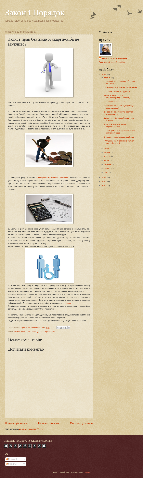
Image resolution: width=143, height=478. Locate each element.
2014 (104, 185)
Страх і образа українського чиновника (120, 87)
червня (107, 152)
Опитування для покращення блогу (119, 137)
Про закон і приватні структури (117, 91)
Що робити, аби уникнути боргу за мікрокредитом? (118, 113)
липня (107, 148)
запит (23, 331)
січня (106, 172)
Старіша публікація (81, 423)
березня (108, 164)
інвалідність (37, 331)
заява (29, 331)
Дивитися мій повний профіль (112, 62)
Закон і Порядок (35, 12)
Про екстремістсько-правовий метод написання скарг (119, 131)
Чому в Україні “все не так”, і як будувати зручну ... (117, 125)
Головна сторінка (48, 423)
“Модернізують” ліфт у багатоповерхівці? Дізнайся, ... (118, 96)
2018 (104, 177)
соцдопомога (49, 331)
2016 (104, 181)
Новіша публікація (16, 423)
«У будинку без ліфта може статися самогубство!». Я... (119, 142)
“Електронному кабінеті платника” (52, 178)
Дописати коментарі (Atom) (31, 429)
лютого (107, 168)
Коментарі (11, 464)
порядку (67, 303)
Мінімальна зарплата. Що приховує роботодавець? (119, 107)
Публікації (11, 459)
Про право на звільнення (114, 101)
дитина (17, 331)
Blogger (87, 472)
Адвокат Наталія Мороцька (114, 58)
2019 (104, 74)
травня (107, 156)
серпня (107, 78)
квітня (107, 160)
